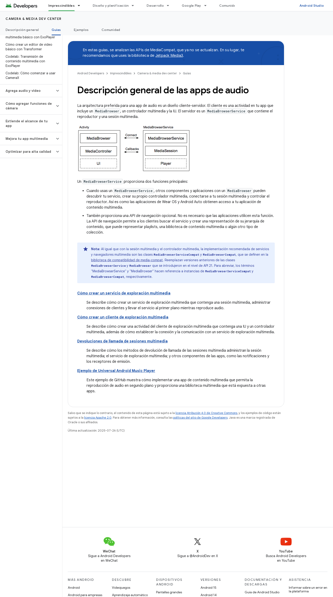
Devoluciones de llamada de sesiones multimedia (122, 341)
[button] (27, 90)
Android (74, 587)
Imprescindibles (120, 73)
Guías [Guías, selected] (56, 30)
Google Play (191, 5)
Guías (187, 73)
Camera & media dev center (34, 19)
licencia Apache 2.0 (97, 418)
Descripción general (22, 30)
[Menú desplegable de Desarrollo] (170, 5)
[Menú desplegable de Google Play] (207, 5)
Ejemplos (81, 30)
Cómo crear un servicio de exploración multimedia (123, 293)
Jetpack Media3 (169, 55)
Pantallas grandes (169, 592)
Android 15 (208, 587)
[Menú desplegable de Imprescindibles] (81, 5)
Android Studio (311, 5)
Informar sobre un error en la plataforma (308, 589)
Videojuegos (121, 587)
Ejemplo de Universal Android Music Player (116, 371)
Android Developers (90, 73)
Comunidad (228, 5)
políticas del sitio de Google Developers (200, 418)
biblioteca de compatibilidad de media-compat (127, 260)
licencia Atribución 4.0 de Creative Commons (206, 413)
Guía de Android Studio (262, 592)
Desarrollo (155, 5)
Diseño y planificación (111, 5)
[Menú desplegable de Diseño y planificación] (135, 5)
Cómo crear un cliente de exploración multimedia (122, 317)
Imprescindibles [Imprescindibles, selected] (61, 5)
